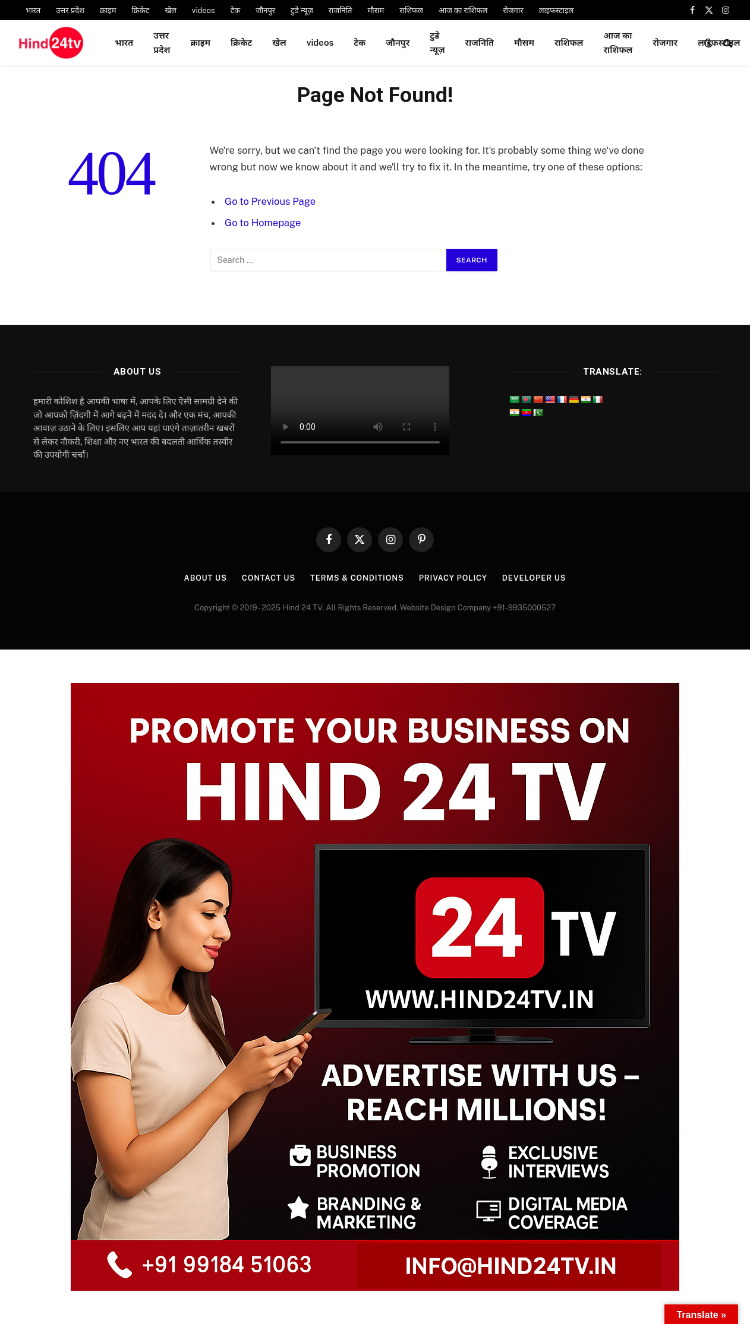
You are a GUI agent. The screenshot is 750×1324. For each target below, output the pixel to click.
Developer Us (535, 578)
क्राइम (108, 10)
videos (203, 10)
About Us (203, 578)
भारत (33, 10)
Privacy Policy (454, 578)
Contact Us (267, 578)
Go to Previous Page (270, 201)
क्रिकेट (140, 10)
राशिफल (411, 10)
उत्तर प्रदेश (70, 10)
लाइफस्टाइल (556, 10)
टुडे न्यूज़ (302, 10)
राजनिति (340, 10)
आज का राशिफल (463, 10)
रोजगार (513, 10)
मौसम (376, 10)
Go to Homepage (263, 223)
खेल (170, 10)
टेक (236, 10)
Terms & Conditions (356, 578)
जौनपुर (265, 10)
